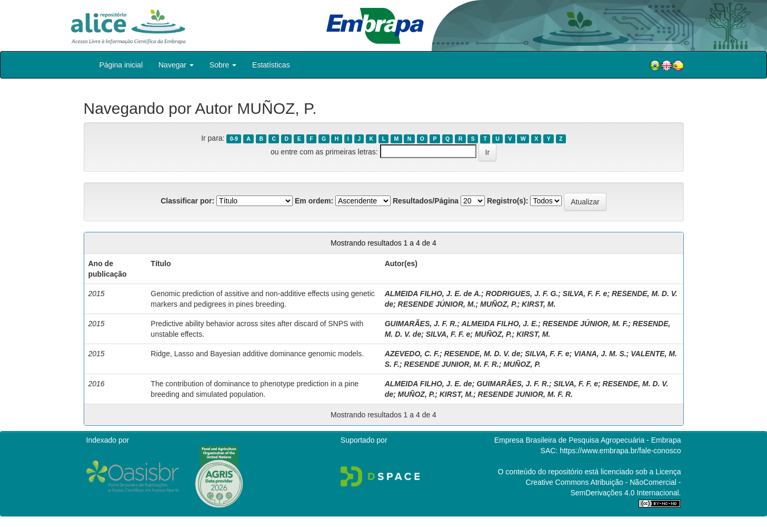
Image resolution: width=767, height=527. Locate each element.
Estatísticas (271, 65)
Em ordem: (314, 201)
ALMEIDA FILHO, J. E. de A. (433, 293)
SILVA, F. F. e (585, 293)
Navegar (176, 65)
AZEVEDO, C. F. (412, 353)
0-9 (234, 138)
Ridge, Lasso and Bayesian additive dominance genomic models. (257, 353)
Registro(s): (508, 201)
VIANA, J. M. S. (600, 353)
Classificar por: (187, 201)
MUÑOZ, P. (498, 304)
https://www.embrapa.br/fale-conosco (620, 450)
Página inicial (121, 65)
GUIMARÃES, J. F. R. (421, 323)
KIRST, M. (538, 304)
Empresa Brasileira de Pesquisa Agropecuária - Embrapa (587, 440)
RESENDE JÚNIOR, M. (437, 304)
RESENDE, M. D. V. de (482, 353)
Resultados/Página (426, 201)
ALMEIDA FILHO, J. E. (499, 323)
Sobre (223, 65)
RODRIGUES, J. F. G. (522, 293)
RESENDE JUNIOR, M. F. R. (451, 364)
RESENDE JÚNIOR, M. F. (586, 323)
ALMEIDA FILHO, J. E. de (428, 383)
